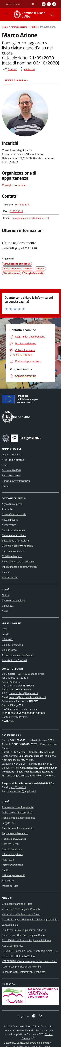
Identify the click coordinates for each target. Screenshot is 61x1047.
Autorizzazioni (9, 525)
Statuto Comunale (12, 849)
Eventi (5, 629)
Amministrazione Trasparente (18, 807)
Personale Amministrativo (16, 481)
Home (5, 26)
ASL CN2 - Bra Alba (12, 946)
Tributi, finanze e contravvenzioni (19, 567)
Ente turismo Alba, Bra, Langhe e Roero (23, 935)
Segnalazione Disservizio (15, 833)
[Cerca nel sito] (52, 14)
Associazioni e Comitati (14, 660)
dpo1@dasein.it (17, 787)
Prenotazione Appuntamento (17, 828)
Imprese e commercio (13, 551)
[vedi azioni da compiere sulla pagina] (27, 69)
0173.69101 (22, 204)
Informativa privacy (12, 854)
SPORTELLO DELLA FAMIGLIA (18, 956)
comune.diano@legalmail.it (23, 693)
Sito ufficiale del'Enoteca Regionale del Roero (26, 940)
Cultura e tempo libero (14, 535)
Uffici (4, 465)
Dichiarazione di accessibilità (17, 812)
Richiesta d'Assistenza (14, 839)
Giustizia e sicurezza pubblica (17, 546)
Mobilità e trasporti (12, 556)
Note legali (8, 859)
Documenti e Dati (11, 470)
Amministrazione (19, 26)
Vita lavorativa (10, 577)
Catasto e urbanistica (13, 530)
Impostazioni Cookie (12, 865)
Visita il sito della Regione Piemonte (21, 909)
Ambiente (7, 509)
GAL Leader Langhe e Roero (17, 904)
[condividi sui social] (10, 69)
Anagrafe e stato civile (14, 514)
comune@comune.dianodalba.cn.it (30, 218)
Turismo (6, 572)
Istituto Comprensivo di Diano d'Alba (21, 966)
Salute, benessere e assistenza (18, 561)
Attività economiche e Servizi (17, 655)
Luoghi (5, 634)
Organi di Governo (11, 454)
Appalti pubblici (10, 520)
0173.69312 (16, 211)
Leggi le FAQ (8, 823)
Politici (34, 26)
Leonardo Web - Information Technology (24, 972)
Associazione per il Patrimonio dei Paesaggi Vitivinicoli (30, 919)
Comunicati (8, 606)
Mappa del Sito (10, 886)
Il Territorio (7, 639)
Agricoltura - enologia (13, 600)
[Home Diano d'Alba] (29, 14)
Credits (5, 870)
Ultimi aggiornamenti (13, 875)
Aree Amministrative (13, 460)
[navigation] (6, 14)
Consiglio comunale (14, 185)
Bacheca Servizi (10, 844)
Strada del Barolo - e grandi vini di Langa (24, 930)
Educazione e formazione (15, 540)
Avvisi (5, 611)
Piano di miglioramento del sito (18, 818)
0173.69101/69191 (17, 678)
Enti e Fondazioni (11, 475)
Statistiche (8, 880)
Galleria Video (9, 650)
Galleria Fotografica (12, 645)
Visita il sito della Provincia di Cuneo (21, 914)
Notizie (5, 595)
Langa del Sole (10, 925)
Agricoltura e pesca (12, 504)
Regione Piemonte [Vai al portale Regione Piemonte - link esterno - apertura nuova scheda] (12, 3)
